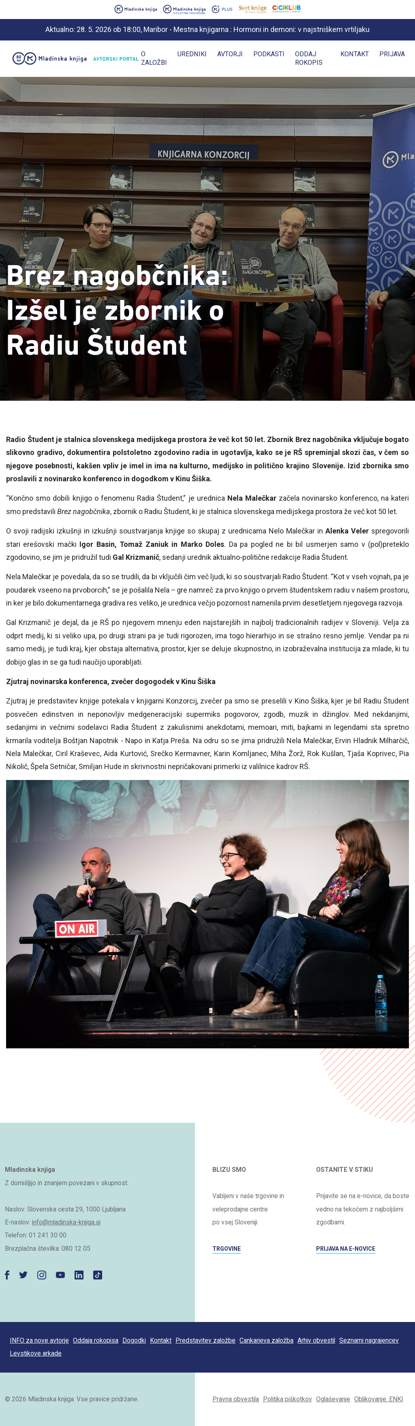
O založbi (154, 58)
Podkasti (269, 54)
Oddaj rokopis (309, 58)
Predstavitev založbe (205, 1340)
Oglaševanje (333, 1399)
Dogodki (134, 1340)
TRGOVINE (226, 1248)
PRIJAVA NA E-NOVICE (345, 1248)
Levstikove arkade (36, 1353)
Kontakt (354, 54)
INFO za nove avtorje (39, 1340)
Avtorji (230, 54)
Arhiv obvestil (316, 1340)
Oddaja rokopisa (95, 1340)
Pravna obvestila (235, 1399)
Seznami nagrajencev (369, 1340)
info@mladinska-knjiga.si (66, 1222)
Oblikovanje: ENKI (378, 1399)
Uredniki (192, 54)
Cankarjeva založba (266, 1340)
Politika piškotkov (287, 1399)
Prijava (392, 54)
